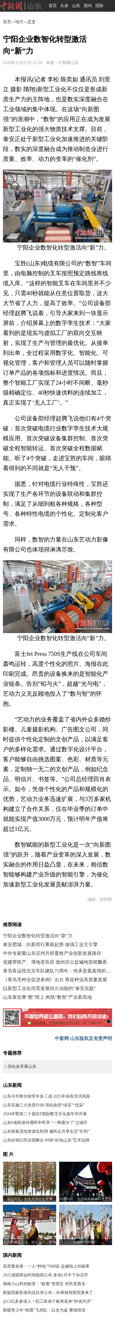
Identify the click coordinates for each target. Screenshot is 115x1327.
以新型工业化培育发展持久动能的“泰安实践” (49, 988)
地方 (19, 22)
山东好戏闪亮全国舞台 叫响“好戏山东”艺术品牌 (46, 1140)
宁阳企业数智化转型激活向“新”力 (38, 935)
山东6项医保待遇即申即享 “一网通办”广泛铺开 (45, 1122)
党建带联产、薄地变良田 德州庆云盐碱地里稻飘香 (55, 962)
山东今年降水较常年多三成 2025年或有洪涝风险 (46, 1096)
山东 (76, 6)
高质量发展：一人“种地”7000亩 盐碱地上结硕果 (46, 1266)
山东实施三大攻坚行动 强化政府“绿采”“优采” (44, 1105)
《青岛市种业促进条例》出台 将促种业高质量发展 (55, 979)
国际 (99, 6)
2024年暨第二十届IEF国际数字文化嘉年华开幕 (45, 1114)
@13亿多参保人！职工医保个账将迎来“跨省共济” (47, 1301)
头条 (64, 6)
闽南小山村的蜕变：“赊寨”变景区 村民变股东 (44, 1284)
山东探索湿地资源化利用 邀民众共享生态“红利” (46, 1131)
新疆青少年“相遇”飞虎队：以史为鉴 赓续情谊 (44, 1310)
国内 (88, 6)
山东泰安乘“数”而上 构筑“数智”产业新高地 (47, 997)
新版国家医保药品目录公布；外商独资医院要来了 (48, 1292)
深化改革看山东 (22, 1066)
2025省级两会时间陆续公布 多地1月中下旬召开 (45, 1275)
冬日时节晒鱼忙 (85, 1242)
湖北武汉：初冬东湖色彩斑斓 (29, 1199)
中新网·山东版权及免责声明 (83, 1038)
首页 (53, 6)
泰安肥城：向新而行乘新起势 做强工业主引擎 (50, 944)
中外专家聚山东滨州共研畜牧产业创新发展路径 (52, 953)
